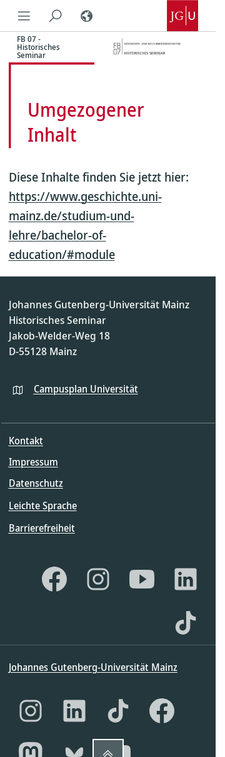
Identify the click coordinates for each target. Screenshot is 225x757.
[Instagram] (98, 579)
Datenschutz (36, 483)
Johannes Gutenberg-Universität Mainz (93, 667)
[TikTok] (185, 622)
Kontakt (26, 440)
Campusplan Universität (86, 389)
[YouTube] (141, 579)
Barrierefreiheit (42, 528)
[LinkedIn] (185, 579)
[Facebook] (54, 579)
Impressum (33, 462)
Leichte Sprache (43, 505)
